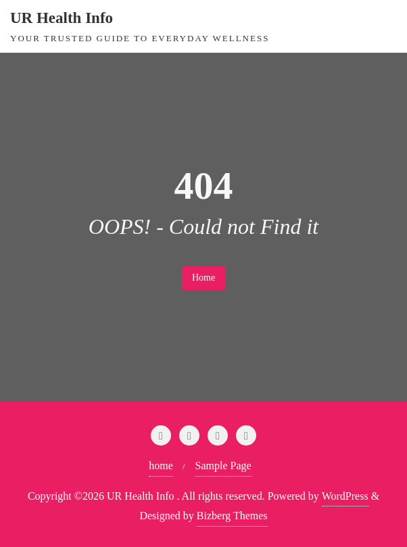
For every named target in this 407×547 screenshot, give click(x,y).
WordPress (345, 496)
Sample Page (223, 465)
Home (203, 277)
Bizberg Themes (232, 515)
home (161, 465)
